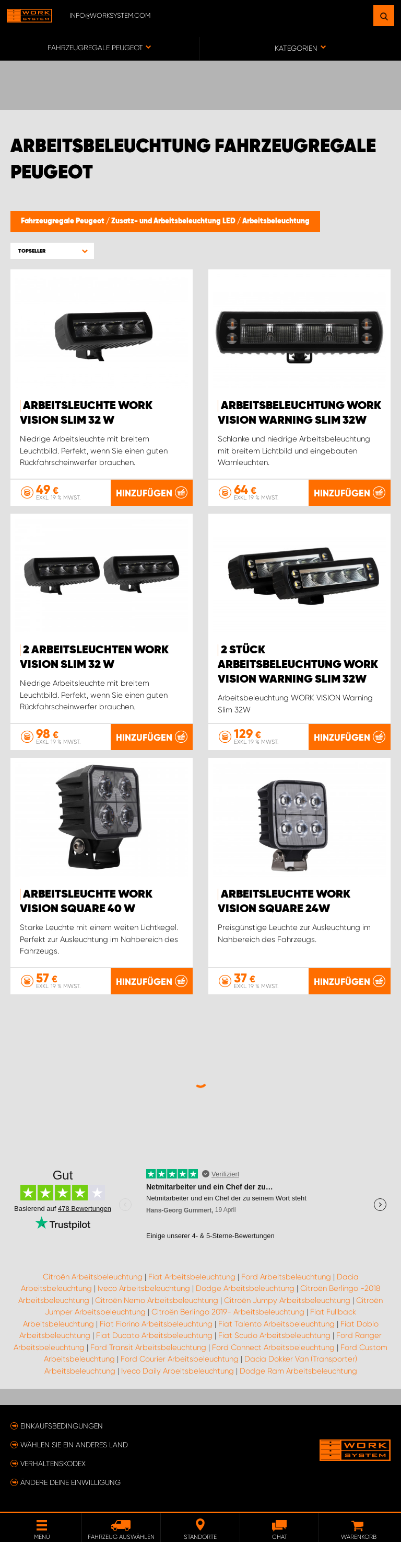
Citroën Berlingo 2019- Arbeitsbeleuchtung (227, 1312)
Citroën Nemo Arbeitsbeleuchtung (156, 1300)
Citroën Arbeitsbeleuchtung (93, 1277)
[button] (52, 251)
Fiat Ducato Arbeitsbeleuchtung (154, 1335)
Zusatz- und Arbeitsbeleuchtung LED (174, 221)
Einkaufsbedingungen (61, 1426)
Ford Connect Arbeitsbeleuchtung (273, 1347)
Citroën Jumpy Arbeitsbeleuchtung (287, 1300)
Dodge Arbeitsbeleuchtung (245, 1288)
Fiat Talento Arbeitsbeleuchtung (276, 1324)
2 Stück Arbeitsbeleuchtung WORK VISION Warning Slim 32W (298, 664)
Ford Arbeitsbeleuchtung (286, 1277)
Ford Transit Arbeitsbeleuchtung (148, 1347)
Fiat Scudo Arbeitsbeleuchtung (274, 1335)
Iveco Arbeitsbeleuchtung (144, 1288)
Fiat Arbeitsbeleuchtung (191, 1277)
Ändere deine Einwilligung (70, 1482)
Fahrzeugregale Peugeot (63, 221)
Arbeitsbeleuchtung (276, 221)
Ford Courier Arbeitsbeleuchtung (180, 1359)
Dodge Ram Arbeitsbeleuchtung (298, 1371)
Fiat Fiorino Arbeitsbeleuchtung (156, 1324)
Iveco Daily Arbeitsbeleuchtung (177, 1371)
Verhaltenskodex (53, 1463)
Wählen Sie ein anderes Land (74, 1445)
